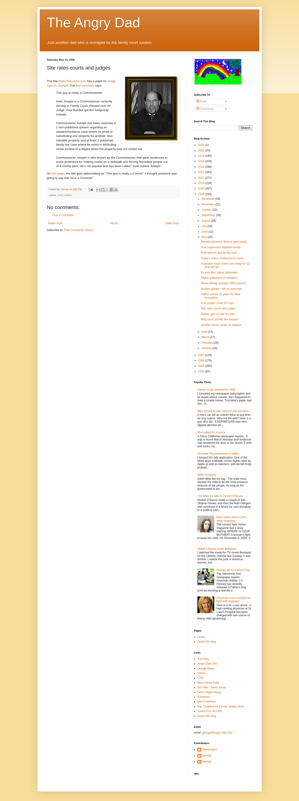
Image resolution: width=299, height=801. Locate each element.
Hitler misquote (206, 474)
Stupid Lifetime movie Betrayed (216, 548)
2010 (201, 183)
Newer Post (55, 223)
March (206, 337)
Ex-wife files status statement (219, 272)
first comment (85, 85)
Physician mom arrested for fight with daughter (234, 599)
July (204, 226)
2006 (201, 360)
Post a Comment (63, 215)
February (208, 342)
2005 (201, 365)
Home (114, 223)
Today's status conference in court (222, 258)
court (60, 195)
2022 (201, 145)
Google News (205, 668)
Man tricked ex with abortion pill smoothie (223, 411)
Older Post (172, 223)
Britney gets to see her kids (218, 314)
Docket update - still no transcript (221, 288)
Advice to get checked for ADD (216, 389)
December (208, 198)
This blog (203, 659)
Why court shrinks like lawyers (219, 319)
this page (58, 173)
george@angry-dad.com (217, 732)
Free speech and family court (219, 252)
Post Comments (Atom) (78, 230)
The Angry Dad (93, 22)
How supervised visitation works (221, 247)
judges (68, 195)
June (205, 231)
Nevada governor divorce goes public (224, 241)
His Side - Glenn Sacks (211, 687)
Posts (201, 101)
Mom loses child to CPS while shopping (231, 519)
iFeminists (203, 697)
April (205, 331)
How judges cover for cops (217, 303)
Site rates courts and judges (218, 308)
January (207, 348)
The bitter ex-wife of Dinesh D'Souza (220, 496)
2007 (201, 355)
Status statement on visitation (219, 278)
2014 (201, 161)
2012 (201, 172)
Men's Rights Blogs (209, 692)
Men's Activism (206, 701)
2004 (201, 371)
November (208, 204)
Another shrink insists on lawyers (221, 325)
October (207, 209)
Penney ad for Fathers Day (233, 570)
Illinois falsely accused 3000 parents (223, 283)
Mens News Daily (208, 682)
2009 (201, 188)
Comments (205, 108)
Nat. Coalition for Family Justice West (220, 706)
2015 (201, 155)
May (205, 237)
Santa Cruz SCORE (209, 711)
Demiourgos (209, 749)
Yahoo (201, 673)
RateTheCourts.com (72, 81)
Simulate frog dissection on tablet (218, 453)
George (206, 755)
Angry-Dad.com (207, 663)
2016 (201, 150)
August (206, 220)
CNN (200, 677)
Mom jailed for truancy (211, 432)
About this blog (206, 641)
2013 (201, 166)
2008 (201, 194)
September (209, 215)
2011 (201, 177)
